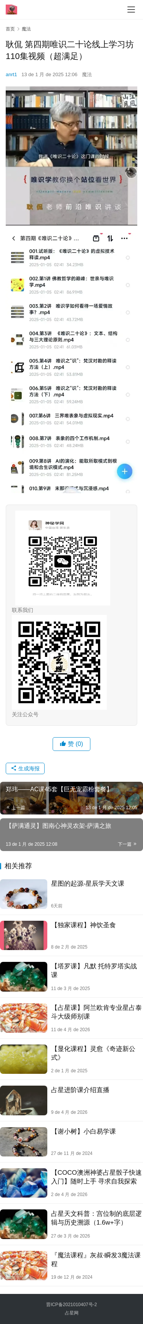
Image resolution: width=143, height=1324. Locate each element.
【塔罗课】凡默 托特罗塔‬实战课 (94, 971)
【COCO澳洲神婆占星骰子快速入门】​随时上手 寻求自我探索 (96, 1177)
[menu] (131, 9)
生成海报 (25, 768)
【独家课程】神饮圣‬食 (83, 925)
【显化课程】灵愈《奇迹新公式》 (93, 1053)
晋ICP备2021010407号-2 (71, 1304)
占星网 (72, 1313)
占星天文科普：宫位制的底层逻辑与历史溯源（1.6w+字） (96, 1218)
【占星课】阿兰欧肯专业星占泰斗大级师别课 (96, 1012)
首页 (10, 29)
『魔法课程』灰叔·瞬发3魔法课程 (96, 1260)
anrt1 (11, 74)
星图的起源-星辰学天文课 (88, 883)
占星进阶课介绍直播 (80, 1090)
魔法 (87, 74)
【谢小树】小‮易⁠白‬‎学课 (83, 1131)
